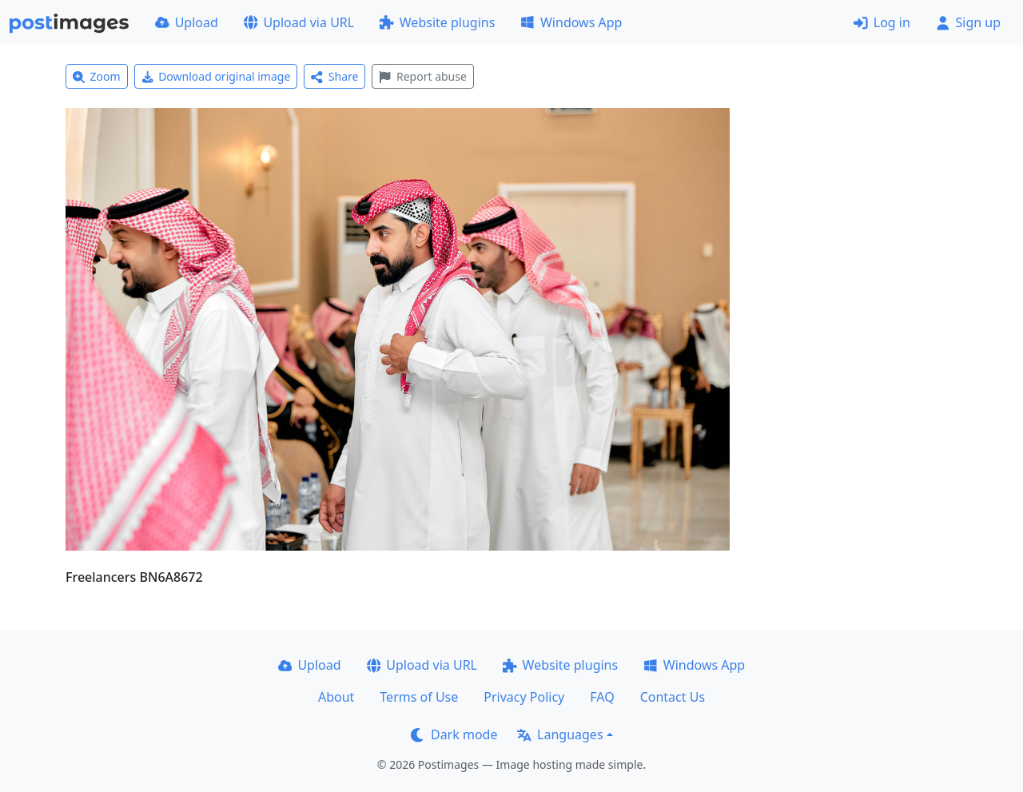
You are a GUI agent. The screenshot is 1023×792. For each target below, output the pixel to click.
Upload (186, 22)
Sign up (968, 22)
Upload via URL (299, 22)
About (336, 697)
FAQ (602, 697)
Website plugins (437, 22)
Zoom (97, 76)
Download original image (216, 76)
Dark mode (454, 734)
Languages (560, 734)
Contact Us (672, 697)
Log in (882, 22)
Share (334, 76)
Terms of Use (419, 697)
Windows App (571, 22)
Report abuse (422, 76)
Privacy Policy (524, 697)
